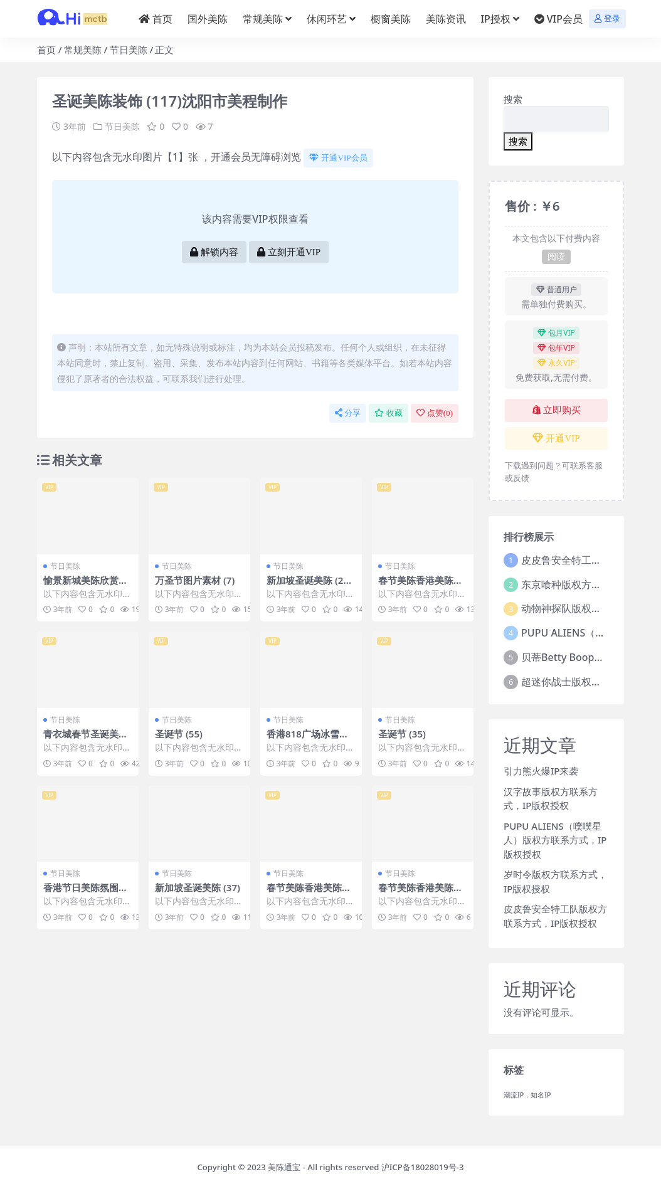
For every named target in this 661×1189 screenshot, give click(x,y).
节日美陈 (128, 49)
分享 (348, 413)
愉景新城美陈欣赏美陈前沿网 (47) (85, 586)
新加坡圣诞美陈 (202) (308, 586)
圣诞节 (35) (402, 733)
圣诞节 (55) (179, 733)
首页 (46, 49)
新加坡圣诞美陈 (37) (197, 887)
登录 (607, 18)
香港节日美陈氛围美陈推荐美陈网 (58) (85, 893)
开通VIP (555, 438)
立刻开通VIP (288, 252)
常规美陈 (83, 49)
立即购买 (556, 410)
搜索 (513, 99)
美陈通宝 (284, 1167)
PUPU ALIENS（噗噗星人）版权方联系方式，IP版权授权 (555, 840)
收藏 (388, 413)
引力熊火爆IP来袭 (541, 770)
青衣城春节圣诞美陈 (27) (85, 739)
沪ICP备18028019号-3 (422, 1167)
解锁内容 (214, 252)
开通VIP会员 (338, 157)
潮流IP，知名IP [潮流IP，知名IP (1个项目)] (527, 1095)
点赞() (434, 413)
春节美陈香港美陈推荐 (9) (420, 893)
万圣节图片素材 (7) (195, 580)
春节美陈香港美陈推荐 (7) (420, 586)
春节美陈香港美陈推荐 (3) (309, 893)
